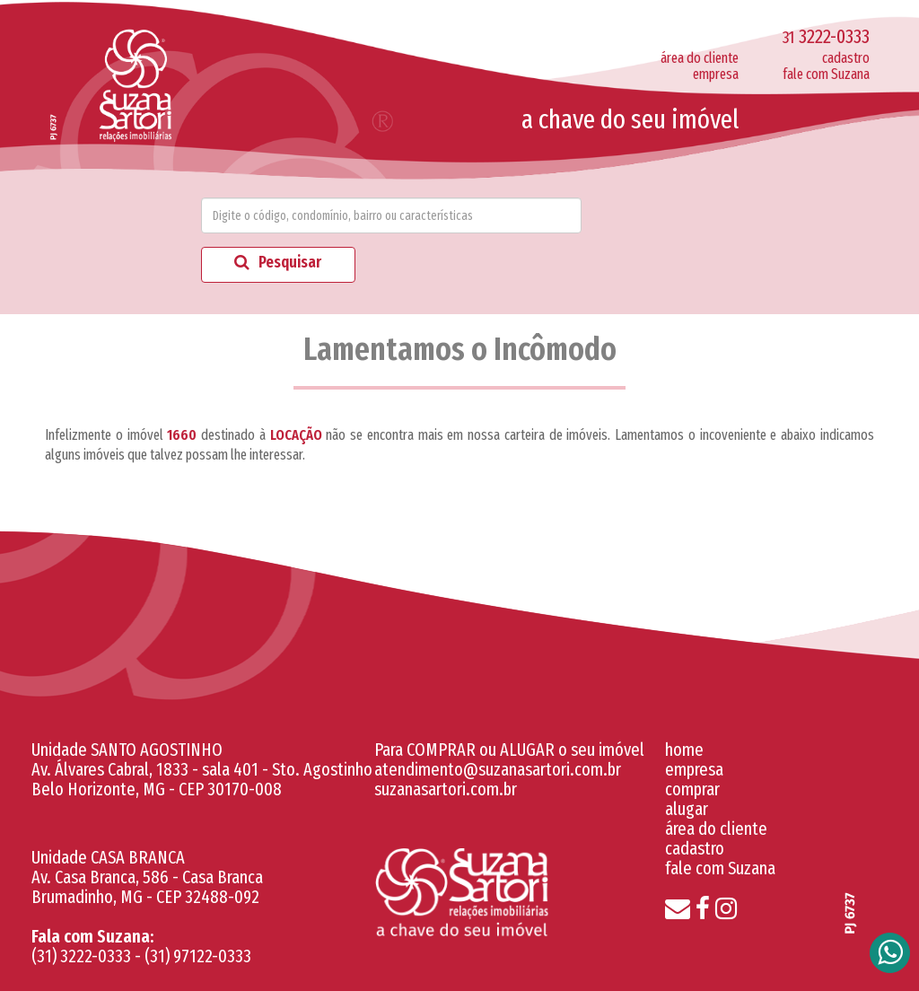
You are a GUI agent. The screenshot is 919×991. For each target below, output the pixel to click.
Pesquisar (277, 262)
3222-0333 (826, 36)
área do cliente (700, 57)
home (684, 749)
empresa (716, 74)
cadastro (846, 57)
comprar (692, 789)
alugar (686, 809)
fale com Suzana (826, 74)
